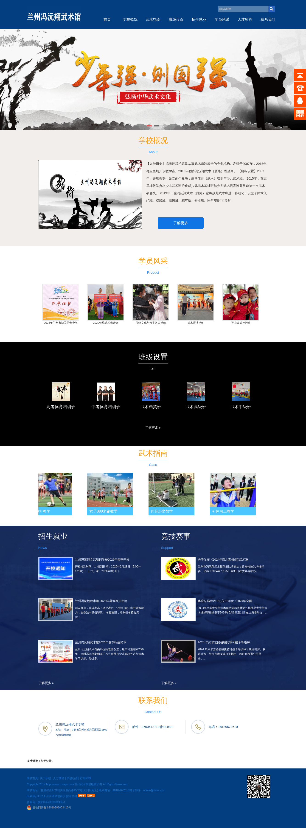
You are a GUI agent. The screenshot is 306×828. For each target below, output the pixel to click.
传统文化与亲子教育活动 (151, 322)
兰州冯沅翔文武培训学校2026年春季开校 (102, 559)
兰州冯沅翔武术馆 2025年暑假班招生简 (101, 601)
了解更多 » (153, 428)
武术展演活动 (196, 322)
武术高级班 (195, 406)
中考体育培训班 (105, 406)
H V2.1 (41, 796)
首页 (107, 19)
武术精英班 (150, 406)
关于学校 (45, 778)
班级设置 (176, 19)
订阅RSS (85, 778)
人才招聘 (245, 19)
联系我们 (268, 19)
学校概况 (130, 19)
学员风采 (222, 19)
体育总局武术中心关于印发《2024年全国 (225, 601)
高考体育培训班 (60, 406)
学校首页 (32, 778)
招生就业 (199, 19)
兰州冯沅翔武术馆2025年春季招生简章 (100, 642)
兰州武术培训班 (55, 796)
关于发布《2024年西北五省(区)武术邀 (223, 559)
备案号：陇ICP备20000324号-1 (46, 802)
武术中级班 (240, 406)
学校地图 (72, 778)
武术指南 (153, 19)
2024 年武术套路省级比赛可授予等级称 (224, 642)
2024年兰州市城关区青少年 (61, 322)
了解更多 (180, 223)
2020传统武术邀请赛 (105, 322)
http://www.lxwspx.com (60, 784)
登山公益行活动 (240, 322)
